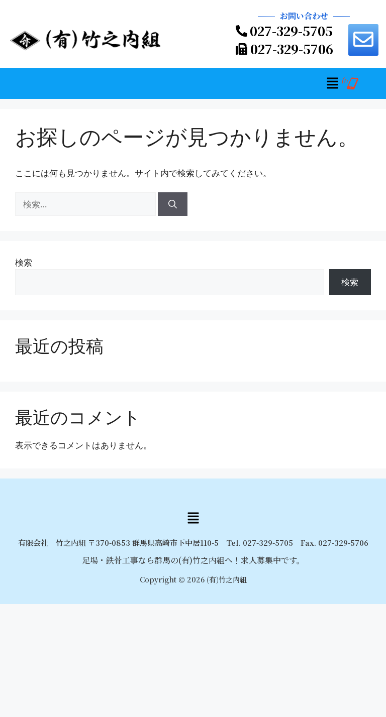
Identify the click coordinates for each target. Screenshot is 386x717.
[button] (332, 83)
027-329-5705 (291, 31)
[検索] (172, 204)
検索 (23, 262)
